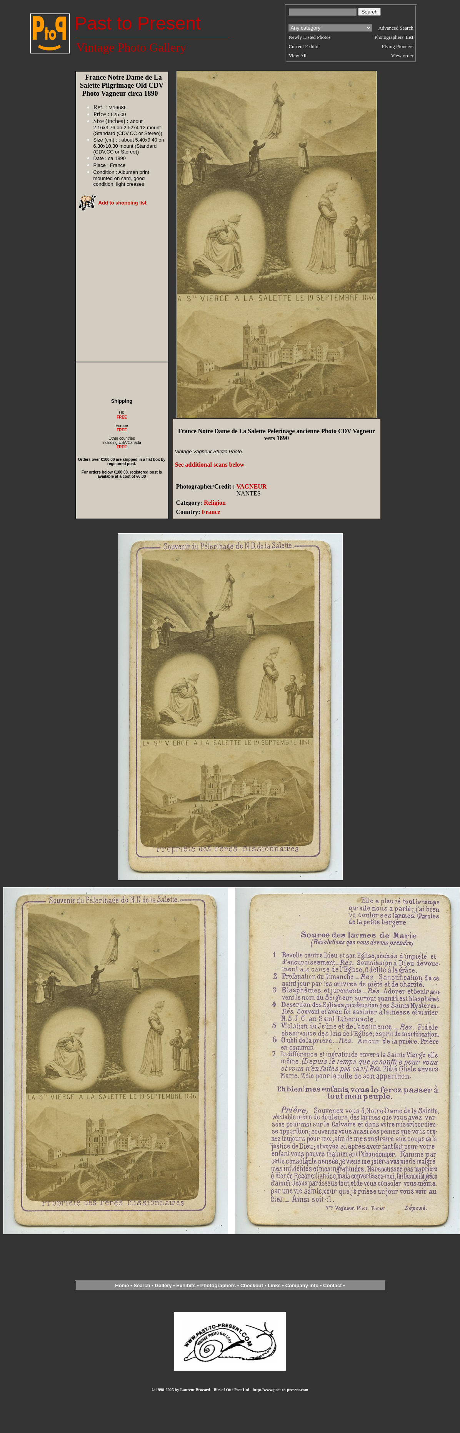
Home (122, 1285)
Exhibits (186, 1285)
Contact (332, 1285)
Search (141, 1285)
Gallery (163, 1285)
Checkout (251, 1285)
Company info (302, 1285)
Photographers (218, 1285)
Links (274, 1285)
